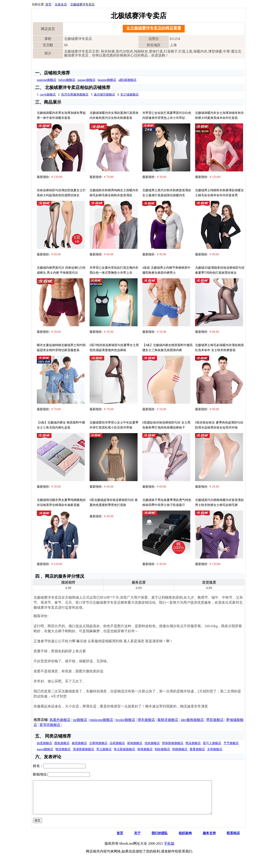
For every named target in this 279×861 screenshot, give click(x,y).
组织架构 (185, 839)
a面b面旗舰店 (127, 80)
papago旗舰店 (86, 80)
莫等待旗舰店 (49, 725)
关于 (137, 839)
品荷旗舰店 (117, 743)
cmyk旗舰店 (48, 94)
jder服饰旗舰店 (192, 720)
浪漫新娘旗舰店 (83, 749)
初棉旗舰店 (179, 749)
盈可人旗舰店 (212, 743)
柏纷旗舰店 (162, 749)
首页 (48, 4)
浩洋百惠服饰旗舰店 (74, 94)
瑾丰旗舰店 (146, 720)
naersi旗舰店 (45, 749)
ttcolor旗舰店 (125, 720)
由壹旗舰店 (44, 743)
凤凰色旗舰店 (59, 720)
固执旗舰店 (62, 743)
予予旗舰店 (231, 743)
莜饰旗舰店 (134, 743)
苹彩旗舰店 (215, 720)
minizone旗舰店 (101, 720)
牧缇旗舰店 (63, 749)
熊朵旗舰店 (193, 743)
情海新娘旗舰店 (172, 743)
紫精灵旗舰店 (167, 720)
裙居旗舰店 (79, 743)
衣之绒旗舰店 (129, 94)
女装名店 (61, 4)
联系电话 (233, 839)
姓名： (38, 766)
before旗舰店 (66, 80)
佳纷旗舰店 (152, 743)
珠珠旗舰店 (145, 749)
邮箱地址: (40, 774)
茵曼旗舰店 (197, 749)
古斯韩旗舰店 (98, 743)
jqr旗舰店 (80, 720)
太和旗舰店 (214, 749)
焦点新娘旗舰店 (124, 749)
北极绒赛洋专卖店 (82, 4)
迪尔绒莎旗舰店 (104, 94)
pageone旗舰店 (46, 80)
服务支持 (209, 839)
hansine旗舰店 (107, 80)
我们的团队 (159, 839)
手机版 (169, 850)
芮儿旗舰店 (104, 749)
